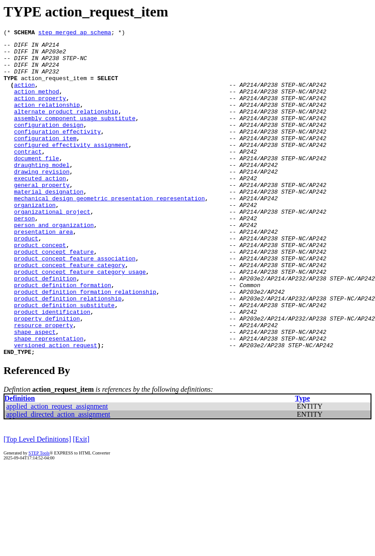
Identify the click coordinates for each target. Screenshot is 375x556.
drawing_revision (41, 199)
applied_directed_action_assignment (58, 478)
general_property (41, 215)
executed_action (40, 207)
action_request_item (54, 87)
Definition (19, 462)
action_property (40, 111)
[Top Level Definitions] (37, 503)
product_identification (52, 368)
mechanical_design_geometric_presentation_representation (109, 231)
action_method (36, 103)
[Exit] (81, 503)
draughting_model (41, 191)
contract (27, 175)
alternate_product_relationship (66, 127)
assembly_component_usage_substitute (74, 135)
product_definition (45, 328)
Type (302, 462)
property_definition (47, 376)
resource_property (43, 384)
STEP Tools (38, 517)
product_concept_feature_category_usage (79, 320)
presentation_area (43, 272)
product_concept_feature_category (69, 312)
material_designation (48, 223)
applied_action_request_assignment (57, 470)
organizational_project (52, 248)
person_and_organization (53, 264)
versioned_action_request (55, 408)
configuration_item (45, 159)
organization (35, 239)
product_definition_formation (62, 336)
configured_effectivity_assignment (71, 167)
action (24, 95)
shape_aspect (35, 392)
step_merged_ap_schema (74, 33)
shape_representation (48, 400)
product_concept (40, 288)
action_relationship (47, 119)
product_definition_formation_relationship (85, 344)
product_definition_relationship (67, 352)
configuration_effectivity (57, 151)
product (26, 280)
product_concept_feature (53, 296)
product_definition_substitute (64, 360)
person (24, 256)
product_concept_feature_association (74, 304)
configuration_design (48, 143)
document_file (36, 183)
